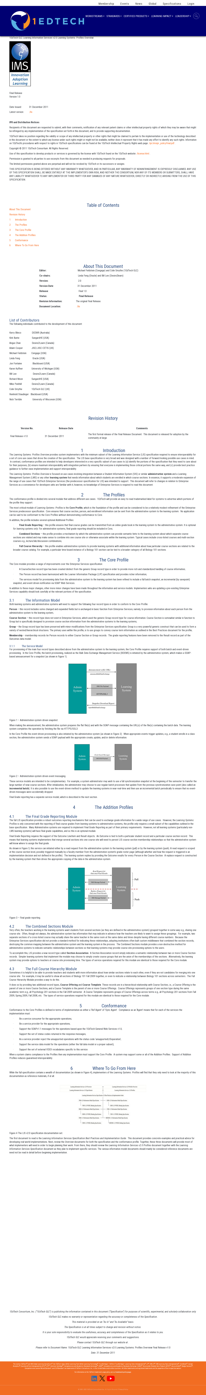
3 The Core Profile (20, 230)
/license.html (143, 153)
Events (124, 3)
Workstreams (94, 16)
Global (152, 3)
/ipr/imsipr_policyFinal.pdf (161, 143)
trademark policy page (123, 1372)
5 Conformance (18, 240)
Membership (106, 3)
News (138, 3)
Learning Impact (161, 16)
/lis (30, 112)
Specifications (172, 3)
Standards (113, 16)
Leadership (182, 16)
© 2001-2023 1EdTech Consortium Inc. (91, 1389)
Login (191, 3)
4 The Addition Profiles (22, 235)
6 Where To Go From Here (24, 245)
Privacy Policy (123, 1389)
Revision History (17, 214)
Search (196, 16)
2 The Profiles (18, 224)
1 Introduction (18, 219)
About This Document (20, 209)
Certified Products (135, 16)
